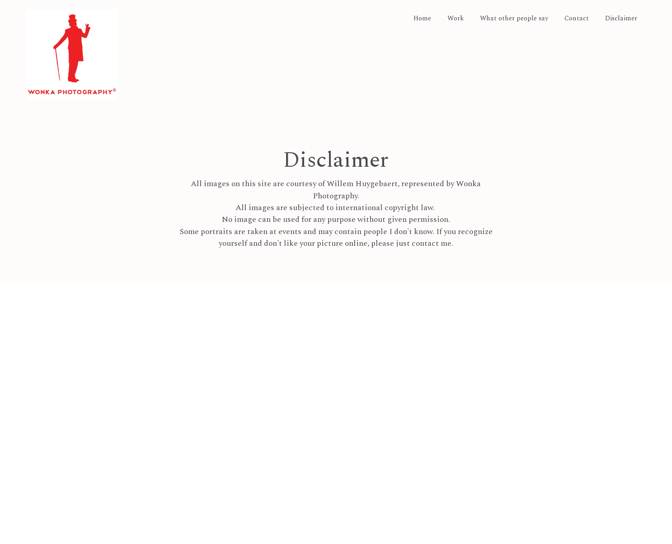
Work (455, 19)
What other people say (514, 19)
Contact (576, 19)
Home (422, 19)
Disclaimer (621, 19)
